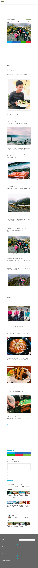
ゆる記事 (3, 541)
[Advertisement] (19, 12)
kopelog (2, 1)
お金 (3, 539)
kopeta (13, 515)
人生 (3, 553)
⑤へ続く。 (9, 424)
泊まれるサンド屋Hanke (6, 560)
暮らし (3, 558)
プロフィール (4, 548)
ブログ (3, 546)
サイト (8, 477)
